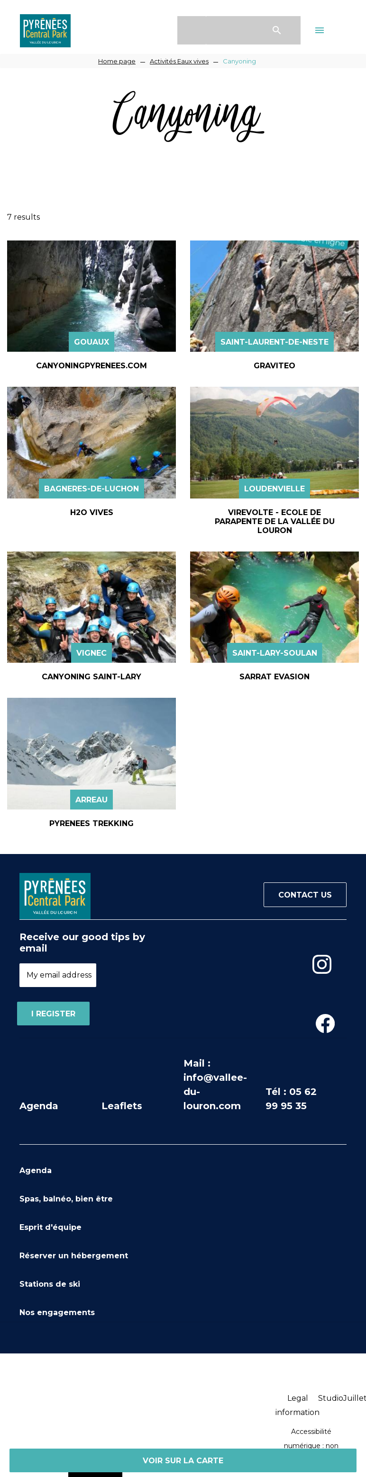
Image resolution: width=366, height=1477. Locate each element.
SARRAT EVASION (274, 676)
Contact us (305, 894)
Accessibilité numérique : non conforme (311, 1445)
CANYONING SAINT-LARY (91, 676)
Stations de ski (49, 1284)
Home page (117, 61)
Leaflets (121, 1106)
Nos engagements (57, 1312)
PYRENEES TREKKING (91, 823)
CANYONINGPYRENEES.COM (91, 365)
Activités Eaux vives (179, 61)
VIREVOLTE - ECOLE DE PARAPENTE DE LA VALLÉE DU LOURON (275, 521)
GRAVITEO (274, 365)
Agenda (38, 1106)
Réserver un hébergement (73, 1255)
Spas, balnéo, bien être (66, 1198)
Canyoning (239, 61)
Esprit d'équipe (50, 1227)
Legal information (297, 1405)
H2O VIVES (91, 512)
